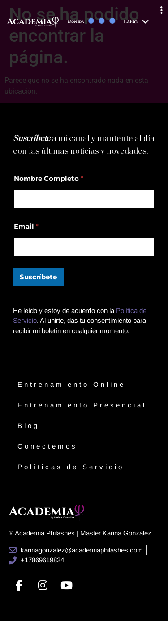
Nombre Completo (48, 178)
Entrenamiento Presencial (81, 405)
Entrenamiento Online (71, 384)
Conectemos (47, 446)
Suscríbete (38, 277)
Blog (28, 425)
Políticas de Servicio (70, 467)
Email (26, 226)
